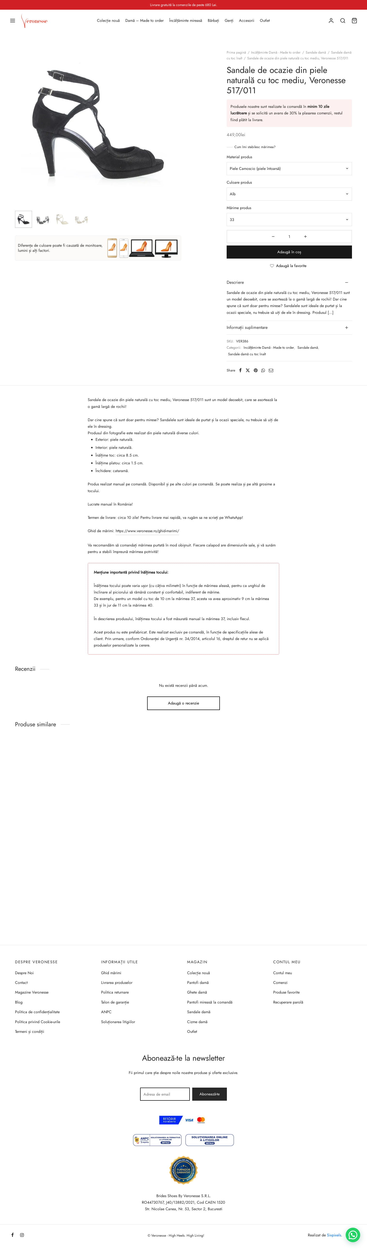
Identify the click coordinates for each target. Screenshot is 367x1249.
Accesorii (246, 20)
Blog (19, 1002)
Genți (229, 20)
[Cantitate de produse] (289, 236)
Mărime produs (239, 208)
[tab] (289, 282)
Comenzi (280, 982)
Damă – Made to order (144, 20)
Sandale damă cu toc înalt (247, 354)
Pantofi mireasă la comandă (209, 1002)
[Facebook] (240, 370)
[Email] (271, 370)
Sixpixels (334, 1235)
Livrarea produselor (116, 982)
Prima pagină (236, 52)
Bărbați (213, 20)
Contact (21, 982)
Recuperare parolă (288, 1002)
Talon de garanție (115, 1002)
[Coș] (354, 21)
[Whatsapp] (263, 370)
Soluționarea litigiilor (118, 1022)
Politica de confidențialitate (37, 1012)
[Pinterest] (255, 370)
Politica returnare (115, 992)
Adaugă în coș (289, 252)
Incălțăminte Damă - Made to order (276, 52)
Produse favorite (286, 992)
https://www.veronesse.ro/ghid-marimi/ (147, 531)
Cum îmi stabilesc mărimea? (255, 146)
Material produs (239, 157)
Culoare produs (239, 182)
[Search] (343, 21)
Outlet (265, 20)
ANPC (106, 1012)
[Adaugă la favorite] (289, 266)
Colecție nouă (108, 20)
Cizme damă (197, 1022)
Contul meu (282, 973)
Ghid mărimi (111, 973)
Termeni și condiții (29, 1031)
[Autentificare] (331, 21)
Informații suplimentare (247, 327)
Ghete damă (197, 992)
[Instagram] (22, 1235)
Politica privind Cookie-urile (37, 1022)
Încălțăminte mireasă (185, 20)
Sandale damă (316, 52)
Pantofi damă (198, 982)
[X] (248, 370)
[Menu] (13, 20)
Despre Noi (24, 973)
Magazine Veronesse (31, 992)
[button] (353, 1235)
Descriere (235, 282)
